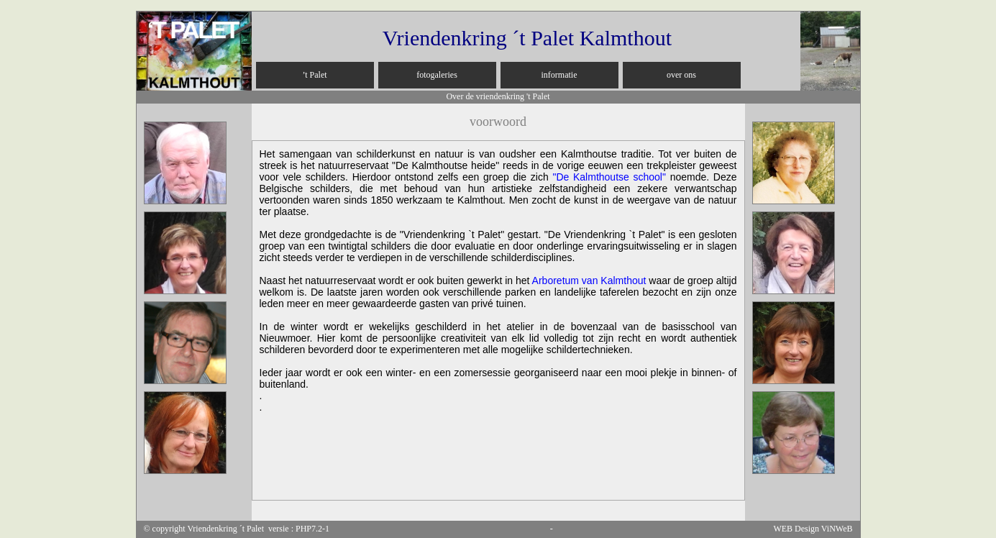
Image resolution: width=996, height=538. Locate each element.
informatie (559, 75)
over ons (681, 75)
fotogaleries (436, 75)
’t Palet (314, 75)
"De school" (609, 177)
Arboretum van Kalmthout (589, 280)
